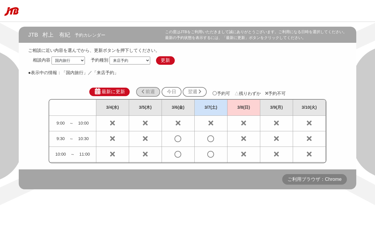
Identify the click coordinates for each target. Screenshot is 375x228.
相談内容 (41, 60)
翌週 (194, 91)
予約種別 (99, 60)
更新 (165, 60)
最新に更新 (109, 91)
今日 (171, 91)
